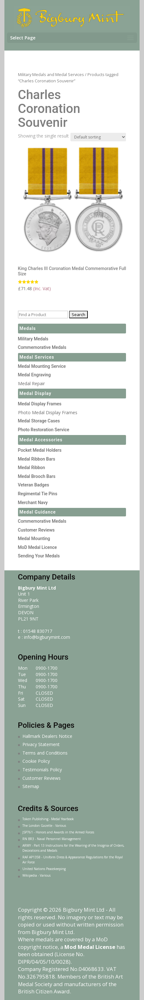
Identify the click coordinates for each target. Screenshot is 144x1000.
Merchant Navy (33, 502)
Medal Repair (31, 383)
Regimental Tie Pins (37, 493)
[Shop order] (98, 137)
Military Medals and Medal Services (51, 74)
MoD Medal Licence (37, 547)
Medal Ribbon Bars (36, 459)
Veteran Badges (33, 484)
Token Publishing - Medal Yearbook (48, 819)
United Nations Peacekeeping (44, 869)
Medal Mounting (34, 538)
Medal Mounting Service (42, 366)
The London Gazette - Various (44, 825)
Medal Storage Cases (39, 420)
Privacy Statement (41, 744)
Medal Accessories (41, 439)
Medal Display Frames (40, 403)
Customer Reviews (36, 529)
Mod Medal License (89, 946)
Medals (28, 328)
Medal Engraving (34, 374)
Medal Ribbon (31, 467)
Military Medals (33, 338)
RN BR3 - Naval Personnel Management (51, 839)
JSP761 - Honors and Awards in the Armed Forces (58, 832)
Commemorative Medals (42, 347)
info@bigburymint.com (47, 637)
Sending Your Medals (39, 555)
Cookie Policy (36, 761)
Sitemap (30, 786)
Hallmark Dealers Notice (47, 736)
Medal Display (35, 393)
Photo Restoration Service (43, 429)
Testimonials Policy (42, 770)
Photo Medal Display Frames (47, 412)
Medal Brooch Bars (37, 476)
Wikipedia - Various (36, 875)
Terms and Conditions (45, 753)
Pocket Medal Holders (40, 450)
